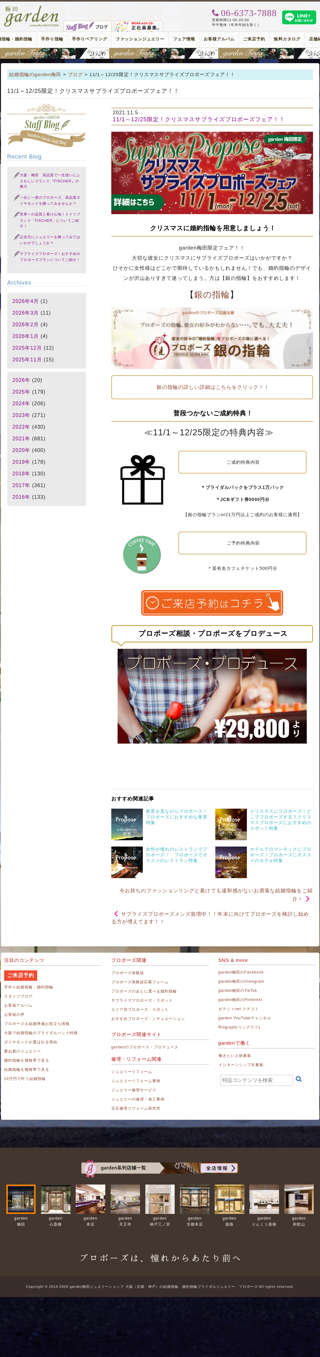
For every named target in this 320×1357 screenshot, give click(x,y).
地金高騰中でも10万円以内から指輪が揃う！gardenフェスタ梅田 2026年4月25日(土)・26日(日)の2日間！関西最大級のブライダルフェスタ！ (160, 53)
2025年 (22, 392)
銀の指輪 (212, 294)
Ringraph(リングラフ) (239, 1027)
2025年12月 (27, 348)
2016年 (22, 497)
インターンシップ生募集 (241, 1065)
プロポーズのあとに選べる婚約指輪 (144, 991)
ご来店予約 (254, 39)
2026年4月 (26, 301)
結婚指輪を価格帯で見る (26, 1069)
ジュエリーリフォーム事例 (136, 1081)
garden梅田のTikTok (237, 990)
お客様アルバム (219, 39)
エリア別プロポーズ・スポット (140, 1009)
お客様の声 (14, 1014)
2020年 (22, 450)
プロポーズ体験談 (127, 973)
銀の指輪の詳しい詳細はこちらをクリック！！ (212, 387)
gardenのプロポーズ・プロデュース (144, 1047)
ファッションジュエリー (140, 39)
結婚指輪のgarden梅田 (35, 74)
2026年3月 (26, 313)
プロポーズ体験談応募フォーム (140, 982)
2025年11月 (27, 359)
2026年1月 (26, 336)
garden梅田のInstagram (241, 981)
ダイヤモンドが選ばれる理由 (31, 1042)
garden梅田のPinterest (240, 1000)
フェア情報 (184, 39)
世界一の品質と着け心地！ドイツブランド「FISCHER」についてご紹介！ (50, 220)
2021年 (22, 438)
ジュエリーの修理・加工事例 (138, 1099)
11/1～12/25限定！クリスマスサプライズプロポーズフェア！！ (199, 119)
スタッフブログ (18, 996)
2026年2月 (26, 324)
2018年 (22, 473)
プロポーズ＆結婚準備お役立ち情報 (37, 1024)
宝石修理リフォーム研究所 (136, 1108)
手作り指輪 (52, 39)
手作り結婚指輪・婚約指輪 (29, 987)
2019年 (22, 462)
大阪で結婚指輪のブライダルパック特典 (41, 1033)
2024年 (22, 403)
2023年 (22, 415)
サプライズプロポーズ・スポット (142, 1000)
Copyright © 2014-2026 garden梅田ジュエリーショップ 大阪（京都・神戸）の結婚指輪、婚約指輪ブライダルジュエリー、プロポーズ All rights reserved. (160, 1286)
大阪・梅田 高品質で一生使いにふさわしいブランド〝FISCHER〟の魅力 (50, 181)
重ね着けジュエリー (22, 1051)
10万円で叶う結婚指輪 (25, 1079)
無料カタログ (287, 39)
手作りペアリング (89, 39)
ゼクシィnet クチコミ (238, 1009)
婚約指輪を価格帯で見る (26, 1060)
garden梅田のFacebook (241, 972)
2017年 (22, 485)
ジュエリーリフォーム (132, 1072)
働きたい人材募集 (234, 1055)
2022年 (22, 427)
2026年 (22, 380)
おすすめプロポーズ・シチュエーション (148, 1018)
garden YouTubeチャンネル (244, 1018)
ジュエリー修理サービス (134, 1090)
